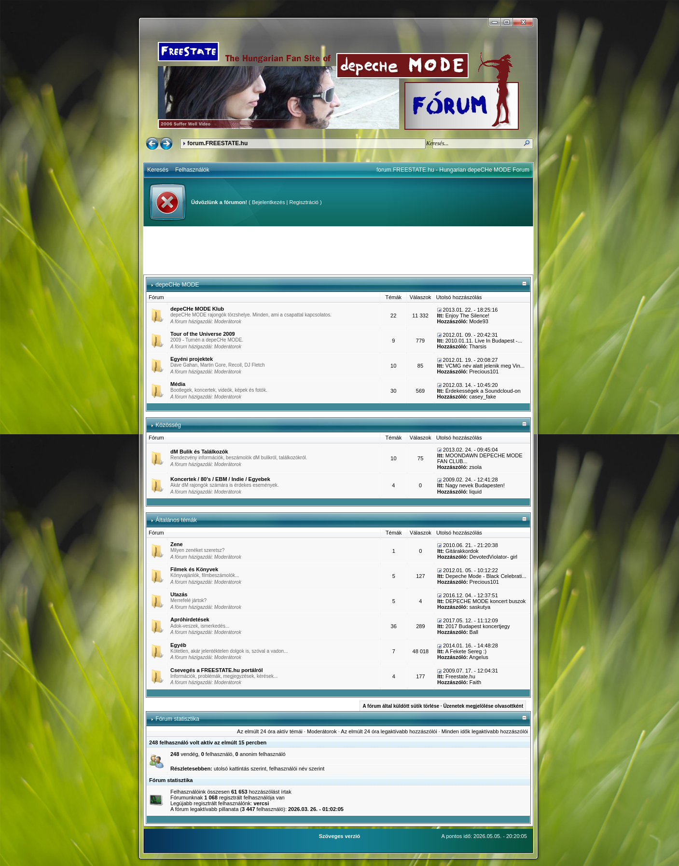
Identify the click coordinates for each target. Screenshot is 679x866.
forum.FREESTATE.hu (217, 143)
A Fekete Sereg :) (465, 651)
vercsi (261, 803)
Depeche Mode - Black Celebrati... (486, 576)
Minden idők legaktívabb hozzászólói (485, 731)
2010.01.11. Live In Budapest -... (483, 341)
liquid (475, 492)
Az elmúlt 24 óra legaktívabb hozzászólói (389, 731)
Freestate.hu (460, 676)
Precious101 (484, 371)
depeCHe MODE (177, 284)
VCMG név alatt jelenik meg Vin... (485, 366)
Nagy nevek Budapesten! (475, 485)
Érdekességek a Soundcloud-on (483, 391)
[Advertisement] (338, 250)
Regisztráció (304, 202)
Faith (475, 682)
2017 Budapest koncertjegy (477, 626)
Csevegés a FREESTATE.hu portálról (216, 670)
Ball (474, 632)
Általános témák (175, 520)
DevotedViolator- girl (493, 557)
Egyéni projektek (191, 359)
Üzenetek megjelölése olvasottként (483, 706)
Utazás (178, 594)
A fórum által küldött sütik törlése (400, 706)
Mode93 (478, 321)
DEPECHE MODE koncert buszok (485, 601)
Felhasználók (192, 169)
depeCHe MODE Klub (197, 309)
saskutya (480, 607)
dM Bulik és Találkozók (199, 451)
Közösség (168, 425)
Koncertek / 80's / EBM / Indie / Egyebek (220, 479)
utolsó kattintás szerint (240, 768)
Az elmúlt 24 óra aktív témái (270, 731)
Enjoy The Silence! (467, 315)
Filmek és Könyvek (194, 569)
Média (177, 384)
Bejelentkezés (268, 202)
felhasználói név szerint (296, 768)
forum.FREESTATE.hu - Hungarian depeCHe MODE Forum (452, 169)
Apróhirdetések (189, 619)
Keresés (157, 169)
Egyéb (178, 645)
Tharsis (477, 346)
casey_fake (482, 396)
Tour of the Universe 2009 (202, 334)
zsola (475, 467)
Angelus (478, 657)
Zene (176, 544)
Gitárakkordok (461, 551)
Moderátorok (227, 321)
